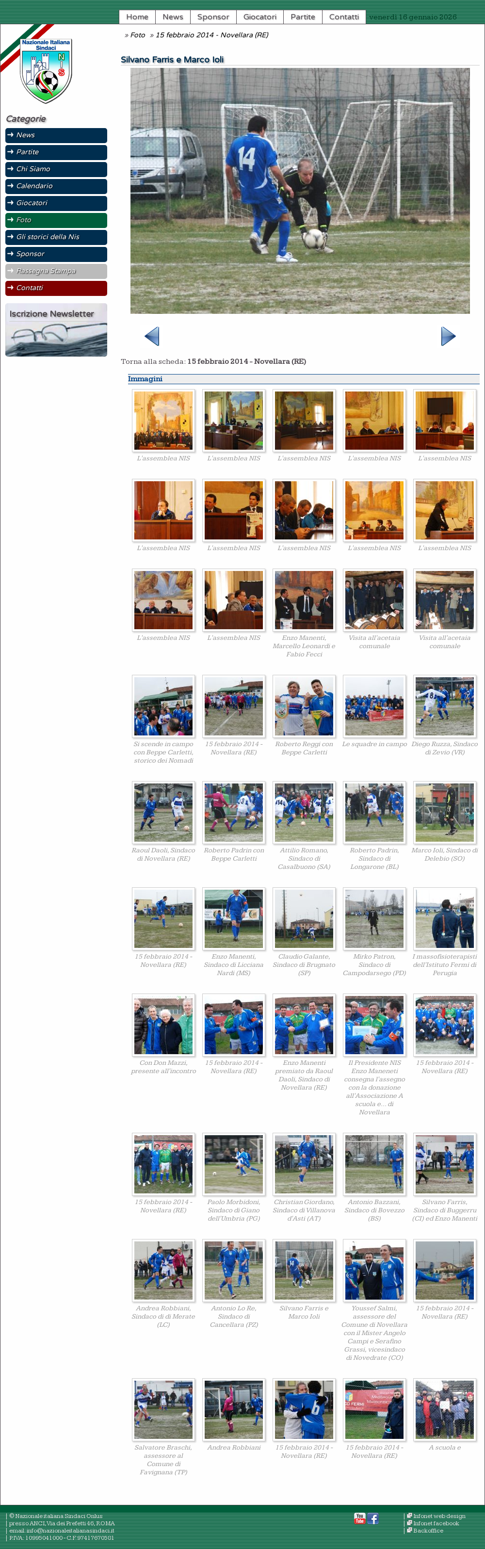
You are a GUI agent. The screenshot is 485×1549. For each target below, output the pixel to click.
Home (137, 17)
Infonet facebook (436, 1523)
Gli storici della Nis (47, 237)
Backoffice (428, 1530)
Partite (303, 17)
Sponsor (213, 17)
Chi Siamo (33, 169)
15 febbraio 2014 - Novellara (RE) (211, 35)
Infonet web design (439, 1516)
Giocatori (259, 17)
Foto (137, 35)
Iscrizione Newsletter (51, 314)
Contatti (344, 17)
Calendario (34, 186)
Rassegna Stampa (45, 271)
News (172, 17)
